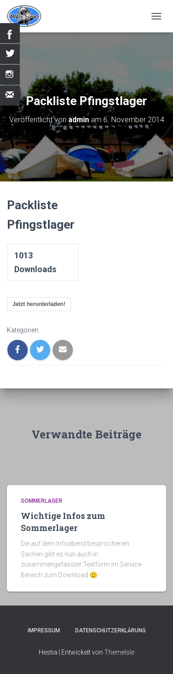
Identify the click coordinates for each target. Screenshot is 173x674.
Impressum (44, 630)
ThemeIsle (119, 652)
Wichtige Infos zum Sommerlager (63, 521)
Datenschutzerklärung (110, 630)
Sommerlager (41, 501)
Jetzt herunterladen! (39, 304)
